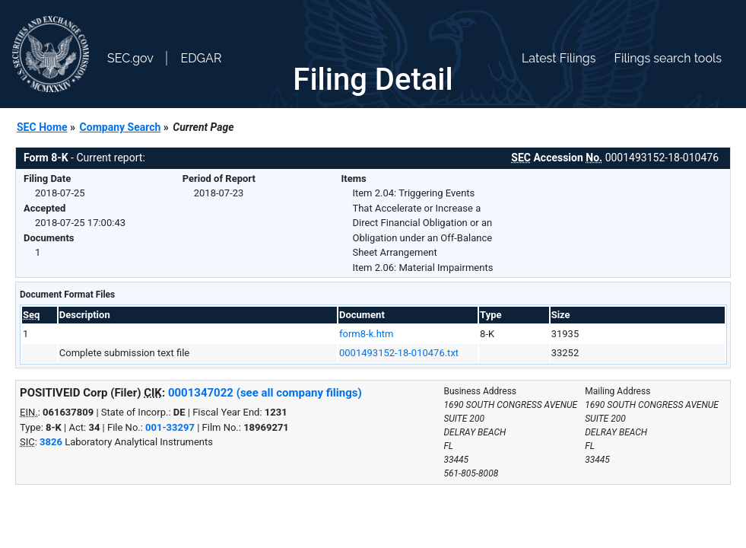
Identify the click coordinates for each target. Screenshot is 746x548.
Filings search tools (668, 58)
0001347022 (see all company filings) (265, 393)
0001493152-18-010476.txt (399, 352)
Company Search (120, 127)
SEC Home (42, 127)
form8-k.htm (366, 333)
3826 (51, 442)
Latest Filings (558, 58)
